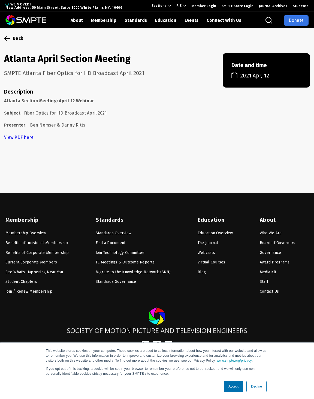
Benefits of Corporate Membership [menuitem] (37, 249)
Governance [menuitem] (270, 249)
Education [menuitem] (210, 217)
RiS (179, 5)
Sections (159, 5)
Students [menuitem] (301, 6)
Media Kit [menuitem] (268, 269)
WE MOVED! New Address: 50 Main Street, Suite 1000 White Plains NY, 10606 (63, 6)
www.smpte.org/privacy (234, 360)
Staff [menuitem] (264, 278)
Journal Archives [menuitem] (273, 6)
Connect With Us (224, 20)
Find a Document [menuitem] (111, 240)
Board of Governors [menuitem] (277, 240)
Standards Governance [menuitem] (116, 278)
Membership (103, 20)
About (77, 20)
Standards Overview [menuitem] (114, 230)
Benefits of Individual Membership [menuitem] (36, 240)
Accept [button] (233, 386)
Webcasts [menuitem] (206, 249)
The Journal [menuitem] (208, 240)
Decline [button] (256, 386)
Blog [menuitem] (202, 269)
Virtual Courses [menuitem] (211, 259)
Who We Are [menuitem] (271, 230)
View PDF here (19, 137)
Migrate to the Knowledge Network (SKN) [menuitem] (133, 269)
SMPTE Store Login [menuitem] (237, 6)
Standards (136, 20)
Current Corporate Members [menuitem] (31, 259)
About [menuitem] (267, 217)
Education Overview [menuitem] (215, 230)
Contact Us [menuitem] (269, 288)
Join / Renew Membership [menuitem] (28, 288)
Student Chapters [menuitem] (21, 278)
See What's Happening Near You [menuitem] (34, 269)
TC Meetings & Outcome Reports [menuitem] (125, 259)
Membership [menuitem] (20, 217)
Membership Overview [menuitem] (25, 230)
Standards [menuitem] (109, 217)
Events (191, 20)
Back (18, 38)
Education (165, 20)
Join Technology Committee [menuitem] (120, 249)
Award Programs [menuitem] (275, 259)
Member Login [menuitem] (203, 6)
